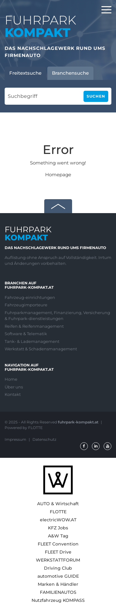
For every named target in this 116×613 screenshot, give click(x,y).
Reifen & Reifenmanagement (34, 326)
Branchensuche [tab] (70, 73)
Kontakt (13, 394)
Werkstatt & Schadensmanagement (41, 348)
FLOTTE (58, 511)
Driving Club (58, 568)
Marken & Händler (58, 584)
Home (11, 379)
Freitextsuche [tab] (25, 73)
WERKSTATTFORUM (58, 560)
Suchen (96, 96)
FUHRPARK (40, 26)
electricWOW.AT (58, 520)
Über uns (14, 386)
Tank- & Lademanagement (32, 341)
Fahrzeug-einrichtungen (30, 297)
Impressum (16, 439)
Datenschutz (44, 439)
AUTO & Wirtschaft (58, 503)
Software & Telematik (26, 333)
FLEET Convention (58, 544)
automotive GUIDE (58, 576)
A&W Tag (58, 536)
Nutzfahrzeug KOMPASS (58, 600)
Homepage (58, 174)
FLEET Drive (58, 552)
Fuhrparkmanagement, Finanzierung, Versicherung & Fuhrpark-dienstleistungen (57, 315)
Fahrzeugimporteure (26, 304)
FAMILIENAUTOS (58, 592)
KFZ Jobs (58, 528)
